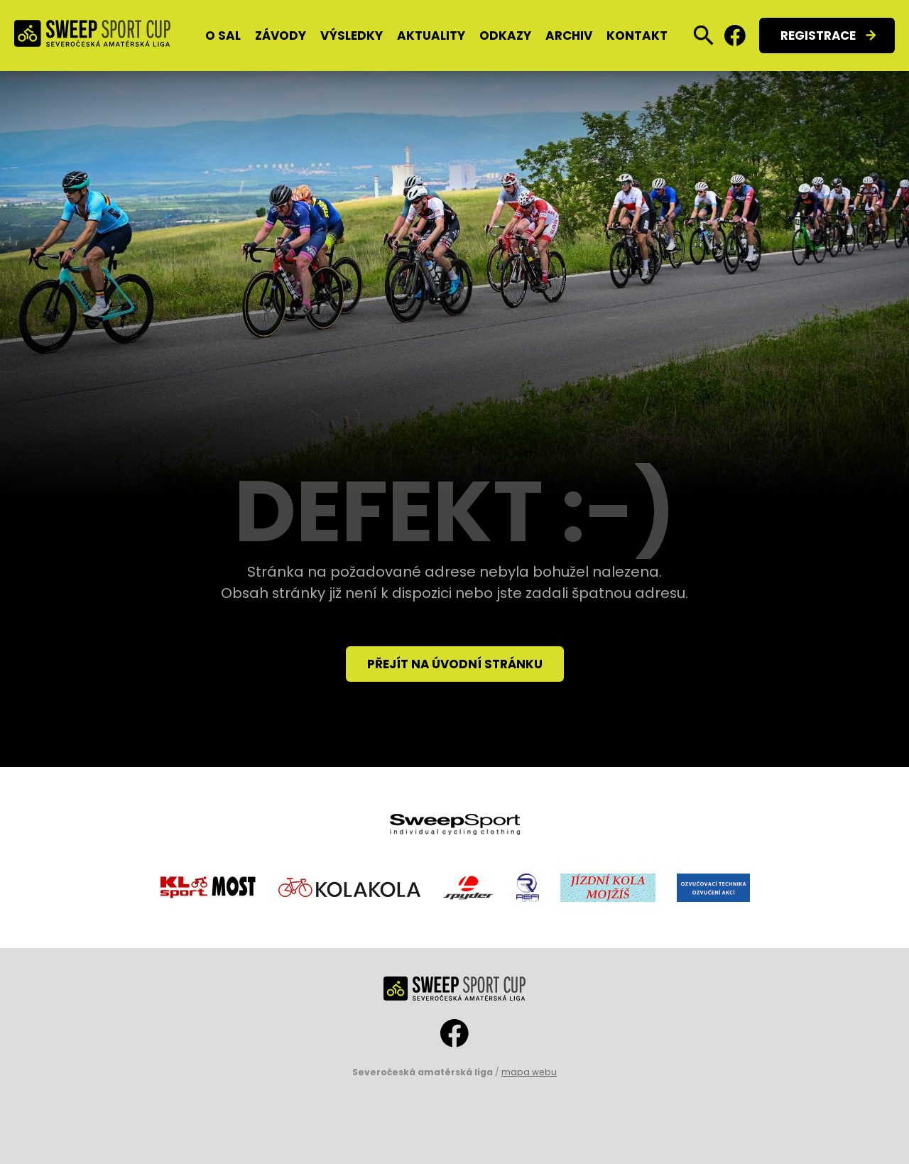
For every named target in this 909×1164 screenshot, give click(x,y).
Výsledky (351, 35)
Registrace (818, 35)
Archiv (568, 35)
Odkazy (505, 35)
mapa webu (529, 1072)
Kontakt (637, 35)
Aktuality (431, 35)
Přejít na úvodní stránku (455, 664)
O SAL (223, 35)
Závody (280, 35)
